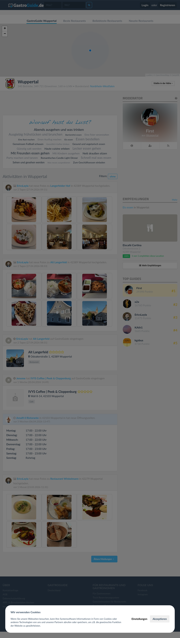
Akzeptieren (160, 618)
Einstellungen (139, 618)
